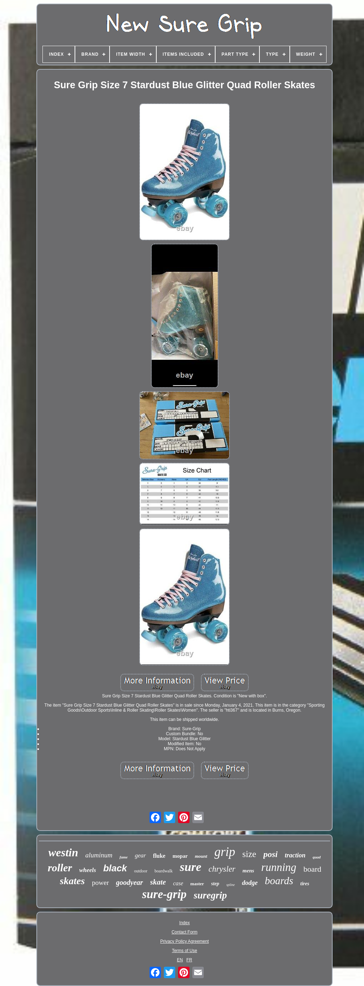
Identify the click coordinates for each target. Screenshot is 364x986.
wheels (87, 870)
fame (124, 857)
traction (295, 855)
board (312, 869)
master (197, 883)
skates (72, 880)
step (215, 883)
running (278, 867)
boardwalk (164, 870)
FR (189, 959)
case (178, 883)
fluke (159, 856)
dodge (250, 882)
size (249, 854)
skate (158, 882)
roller (60, 867)
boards (279, 880)
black (115, 868)
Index (184, 922)
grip (224, 852)
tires (304, 883)
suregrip (210, 895)
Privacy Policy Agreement (184, 941)
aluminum (98, 855)
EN (180, 959)
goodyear (129, 882)
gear (140, 855)
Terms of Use (184, 950)
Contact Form (185, 932)
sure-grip (164, 894)
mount (201, 856)
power (100, 882)
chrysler (221, 869)
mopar (180, 856)
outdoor (140, 870)
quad (317, 857)
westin (63, 852)
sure (190, 866)
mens (248, 870)
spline (230, 885)
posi (270, 854)
